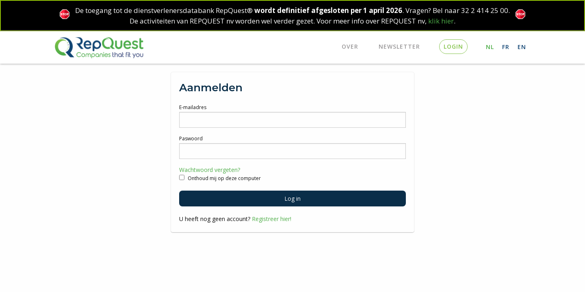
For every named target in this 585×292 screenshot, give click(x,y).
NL (490, 47)
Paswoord (191, 138)
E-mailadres (192, 107)
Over (350, 46)
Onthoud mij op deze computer (220, 178)
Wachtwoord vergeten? (209, 170)
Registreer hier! (271, 219)
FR (505, 47)
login (453, 46)
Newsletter (399, 46)
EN (522, 47)
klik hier (441, 21)
